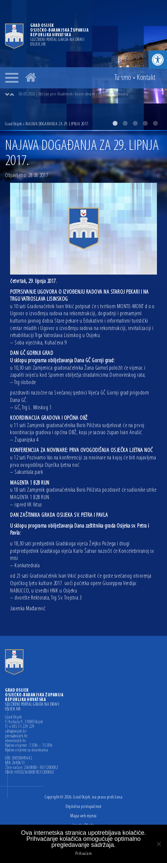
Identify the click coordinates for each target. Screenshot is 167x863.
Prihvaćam (83, 854)
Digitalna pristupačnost (83, 806)
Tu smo (122, 78)
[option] (83, 65)
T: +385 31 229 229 (19, 727)
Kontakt (146, 78)
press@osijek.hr (16, 736)
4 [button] (145, 123)
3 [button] (135, 123)
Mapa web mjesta (83, 816)
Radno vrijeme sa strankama (26, 750)
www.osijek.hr (15, 741)
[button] (158, 59)
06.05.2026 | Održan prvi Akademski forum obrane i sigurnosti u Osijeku (73, 94)
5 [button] (155, 123)
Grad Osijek (13, 124)
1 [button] (115, 123)
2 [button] (125, 123)
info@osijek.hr (16, 731)
